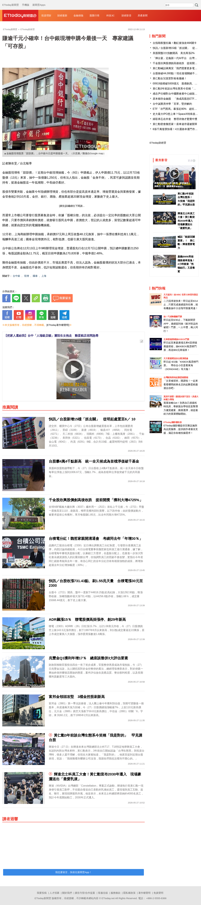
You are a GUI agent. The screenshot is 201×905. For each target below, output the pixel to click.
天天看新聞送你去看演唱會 (176, 358)
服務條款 (115, 892)
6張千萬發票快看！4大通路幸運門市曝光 (176, 129)
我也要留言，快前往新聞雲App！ (73, 872)
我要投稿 (42, 892)
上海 (43, 275)
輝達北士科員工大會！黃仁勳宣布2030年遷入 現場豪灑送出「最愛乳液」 (186, 220)
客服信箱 (103, 892)
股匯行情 (94, 15)
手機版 (25, 1)
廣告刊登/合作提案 (85, 892)
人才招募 (54, 892)
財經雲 (20, 15)
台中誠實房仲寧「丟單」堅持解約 (172, 103)
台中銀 (16, 275)
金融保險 (78, 15)
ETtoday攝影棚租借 (173, 422)
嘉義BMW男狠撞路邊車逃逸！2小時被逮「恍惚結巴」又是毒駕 (186, 264)
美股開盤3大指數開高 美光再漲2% (174, 53)
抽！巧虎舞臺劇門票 (173, 316)
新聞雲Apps (38, 1)
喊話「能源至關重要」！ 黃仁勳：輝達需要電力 (186, 242)
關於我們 (67, 892)
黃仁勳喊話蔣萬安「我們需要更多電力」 (176, 68)
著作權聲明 (144, 892)
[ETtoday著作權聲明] (57, 325)
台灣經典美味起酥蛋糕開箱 (176, 377)
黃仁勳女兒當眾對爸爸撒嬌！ (170, 78)
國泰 (35, 275)
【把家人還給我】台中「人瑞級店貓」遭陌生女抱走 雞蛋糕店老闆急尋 (51, 335)
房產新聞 (142, 15)
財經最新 (62, 15)
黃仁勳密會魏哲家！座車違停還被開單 (175, 124)
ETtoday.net (108, 898)
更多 (191, 160)
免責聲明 (158, 892)
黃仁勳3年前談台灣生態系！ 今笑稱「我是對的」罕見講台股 (186, 199)
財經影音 (126, 15)
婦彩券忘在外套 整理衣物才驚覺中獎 (175, 119)
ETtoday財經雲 (158, 142)
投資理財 (46, 15)
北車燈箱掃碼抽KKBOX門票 (176, 339)
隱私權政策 (129, 892)
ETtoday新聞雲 (10, 1)
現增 (26, 275)
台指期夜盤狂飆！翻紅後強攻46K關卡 (175, 43)
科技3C (110, 15)
